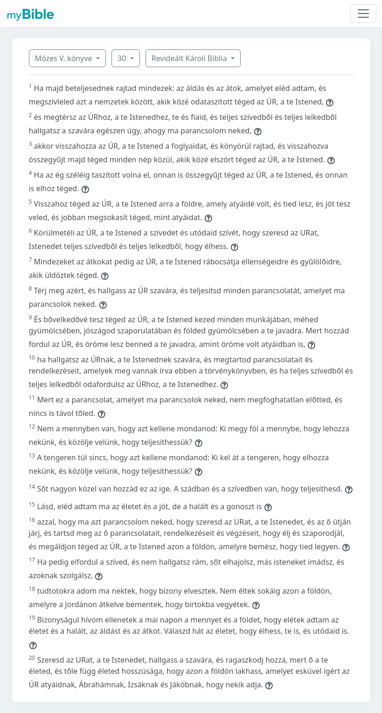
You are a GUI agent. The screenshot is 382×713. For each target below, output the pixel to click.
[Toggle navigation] (363, 13)
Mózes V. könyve (64, 58)
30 (123, 58)
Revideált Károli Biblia (190, 58)
